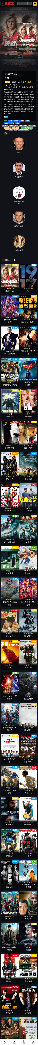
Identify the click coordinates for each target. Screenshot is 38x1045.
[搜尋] (22, 3)
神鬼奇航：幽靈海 (9, 385)
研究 (34, 125)
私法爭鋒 (9, 824)
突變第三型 (9, 416)
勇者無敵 (9, 887)
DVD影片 (5, 125)
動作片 (11, 125)
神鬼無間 (9, 1013)
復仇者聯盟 (9, 919)
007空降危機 (9, 354)
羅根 (9, 667)
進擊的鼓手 (28, 762)
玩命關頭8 (28, 636)
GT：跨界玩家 (9, 542)
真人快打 (9, 479)
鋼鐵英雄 (28, 667)
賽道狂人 (28, 573)
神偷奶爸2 (28, 824)
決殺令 (28, 856)
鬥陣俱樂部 (28, 416)
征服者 (28, 542)
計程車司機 (9, 448)
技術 (15, 129)
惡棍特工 (9, 981)
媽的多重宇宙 (9, 511)
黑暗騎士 (28, 385)
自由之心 (28, 793)
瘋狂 (30, 125)
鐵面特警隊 (28, 448)
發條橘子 (9, 636)
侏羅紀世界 (28, 699)
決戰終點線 (9, 291)
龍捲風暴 (28, 479)
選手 (11, 129)
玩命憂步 (28, 511)
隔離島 (28, 950)
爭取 (16, 125)
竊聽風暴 (28, 981)
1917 (28, 291)
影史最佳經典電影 (23, 129)
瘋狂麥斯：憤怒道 (28, 322)
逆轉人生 (28, 919)
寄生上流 (9, 573)
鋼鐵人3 (9, 856)
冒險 (25, 125)
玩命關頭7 (28, 730)
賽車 (21, 125)
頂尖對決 (28, 1013)
